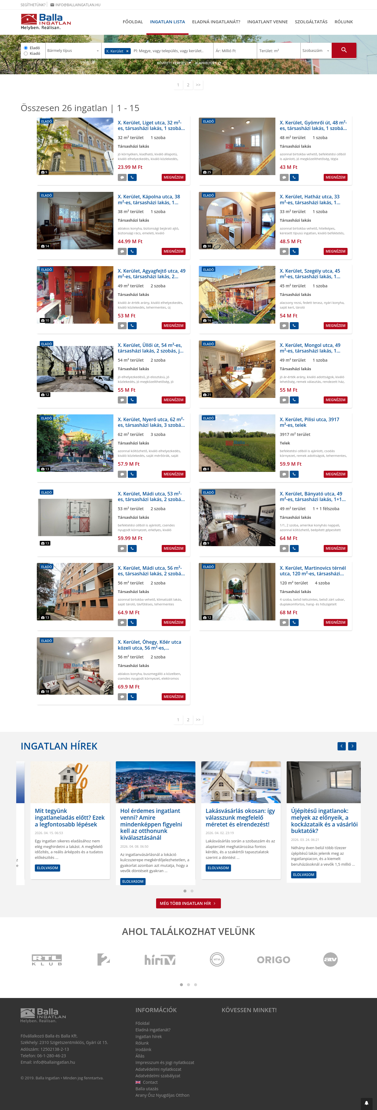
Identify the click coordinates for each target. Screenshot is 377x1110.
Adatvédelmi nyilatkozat (158, 1069)
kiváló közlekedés (164, 159)
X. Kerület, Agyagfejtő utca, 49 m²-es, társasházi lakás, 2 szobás (152, 276)
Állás (139, 1056)
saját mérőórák (157, 455)
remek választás (308, 381)
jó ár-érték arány (292, 377)
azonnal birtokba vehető (298, 154)
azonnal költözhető (132, 451)
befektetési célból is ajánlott (301, 451)
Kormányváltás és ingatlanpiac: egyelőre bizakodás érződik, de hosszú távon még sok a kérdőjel (57, 824)
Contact (146, 1082)
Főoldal (133, 21)
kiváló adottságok (320, 377)
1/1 (282, 525)
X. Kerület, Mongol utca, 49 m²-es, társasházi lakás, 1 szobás (310, 351)
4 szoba (286, 599)
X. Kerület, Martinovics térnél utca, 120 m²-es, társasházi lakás (313, 573)
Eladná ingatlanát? (216, 21)
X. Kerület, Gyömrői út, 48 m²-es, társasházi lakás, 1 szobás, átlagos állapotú (313, 128)
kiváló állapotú (166, 154)
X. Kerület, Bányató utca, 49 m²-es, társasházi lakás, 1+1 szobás (311, 499)
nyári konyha (334, 302)
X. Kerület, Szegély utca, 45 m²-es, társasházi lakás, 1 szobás (310, 276)
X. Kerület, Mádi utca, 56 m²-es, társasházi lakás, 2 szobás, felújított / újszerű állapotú (151, 573)
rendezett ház (333, 381)
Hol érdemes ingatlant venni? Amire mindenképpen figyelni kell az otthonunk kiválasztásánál (227, 824)
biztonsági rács (129, 233)
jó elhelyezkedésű (131, 377)
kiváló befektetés (331, 233)
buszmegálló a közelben (161, 673)
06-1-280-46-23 (51, 1055)
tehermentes (156, 307)
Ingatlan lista (167, 21)
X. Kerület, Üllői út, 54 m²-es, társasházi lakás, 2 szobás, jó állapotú (150, 351)
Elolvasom (37, 881)
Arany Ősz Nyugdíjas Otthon (162, 1095)
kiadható (146, 154)
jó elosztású (156, 377)
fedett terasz (312, 302)
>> (198, 85)
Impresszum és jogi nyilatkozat (164, 1062)
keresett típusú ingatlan (298, 233)
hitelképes (326, 228)
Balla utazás (146, 1088)
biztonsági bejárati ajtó (160, 228)
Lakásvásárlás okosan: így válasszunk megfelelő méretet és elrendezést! (315, 817)
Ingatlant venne (267, 21)
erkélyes (154, 530)
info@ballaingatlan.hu (75, 4)
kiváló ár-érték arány (133, 302)
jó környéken (128, 154)
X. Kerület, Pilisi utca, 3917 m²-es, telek (309, 422)
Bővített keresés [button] (175, 63)
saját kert (287, 307)
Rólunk (344, 21)
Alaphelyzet (208, 63)
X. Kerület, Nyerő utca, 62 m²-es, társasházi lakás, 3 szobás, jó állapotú (151, 425)
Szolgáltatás (311, 21)
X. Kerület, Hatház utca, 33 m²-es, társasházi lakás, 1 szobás (310, 202)
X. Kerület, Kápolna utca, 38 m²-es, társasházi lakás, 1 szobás (149, 202)
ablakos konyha (130, 228)
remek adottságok (310, 455)
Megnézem (173, 177)
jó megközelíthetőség (313, 159)
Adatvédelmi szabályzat (157, 1075)
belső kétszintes (305, 599)
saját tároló (126, 604)
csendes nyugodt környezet (146, 527)
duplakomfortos (292, 604)
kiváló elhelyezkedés (133, 159)
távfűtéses (145, 604)
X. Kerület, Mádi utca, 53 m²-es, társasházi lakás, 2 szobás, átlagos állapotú (151, 499)
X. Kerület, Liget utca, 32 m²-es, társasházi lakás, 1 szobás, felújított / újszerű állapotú (151, 128)
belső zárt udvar (331, 599)
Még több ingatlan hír (188, 903)
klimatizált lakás (169, 599)
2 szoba (292, 525)
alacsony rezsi (290, 302)
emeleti (148, 233)
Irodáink (143, 1049)
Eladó (35, 47)
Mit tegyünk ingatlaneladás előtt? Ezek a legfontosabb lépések (145, 817)
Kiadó (35, 53)
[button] (367, 1104)
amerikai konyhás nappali (319, 525)
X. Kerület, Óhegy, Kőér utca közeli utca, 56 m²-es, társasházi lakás (149, 647)
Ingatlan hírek (59, 746)
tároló (300, 307)
